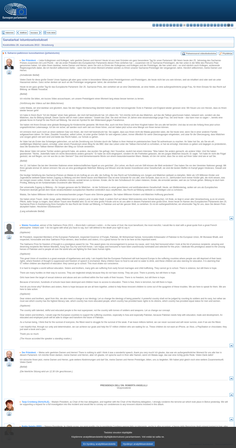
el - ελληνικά (174, 25)
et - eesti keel (170, 25)
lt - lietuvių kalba (198, 25)
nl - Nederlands (208, 25)
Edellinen (23, 33)
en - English (177, 25)
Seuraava (34, 33)
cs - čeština (160, 25)
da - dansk (164, 25)
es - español (157, 25)
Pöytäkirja (227, 53)
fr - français (181, 25)
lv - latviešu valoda (194, 25)
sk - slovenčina (221, 25)
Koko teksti (51, 33)
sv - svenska (232, 25)
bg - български (153, 25)
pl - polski (211, 25)
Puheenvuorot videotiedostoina (201, 53)
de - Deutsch (167, 25)
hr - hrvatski (187, 25)
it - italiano (191, 25)
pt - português (215, 25)
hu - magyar (201, 25)
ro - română (218, 25)
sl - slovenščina (225, 25)
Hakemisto (10, 33)
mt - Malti (204, 25)
